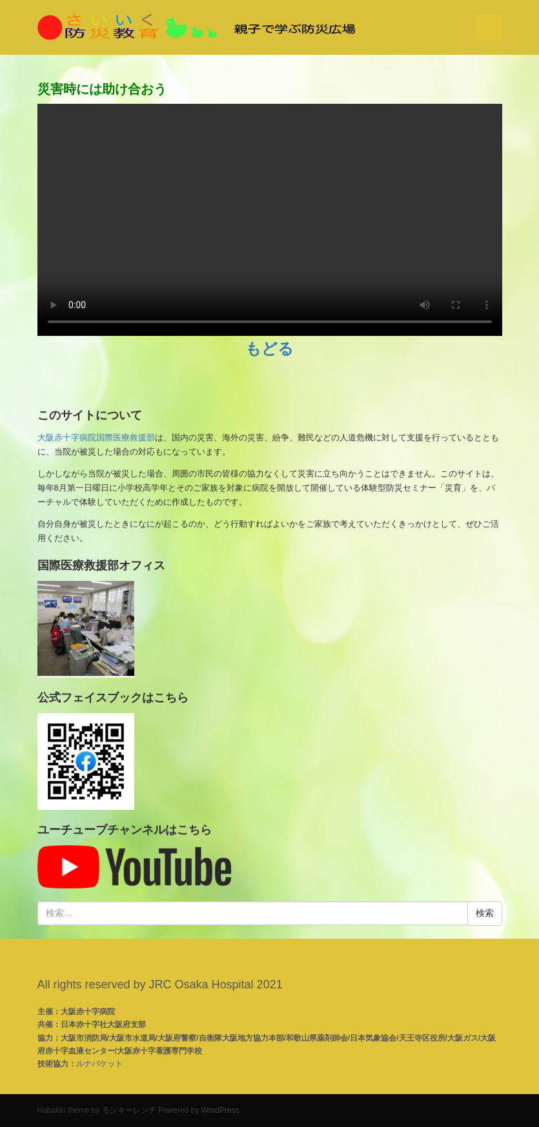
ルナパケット (99, 1063)
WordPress (220, 1110)
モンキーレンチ (129, 1110)
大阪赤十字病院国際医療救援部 (96, 437)
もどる (269, 348)
